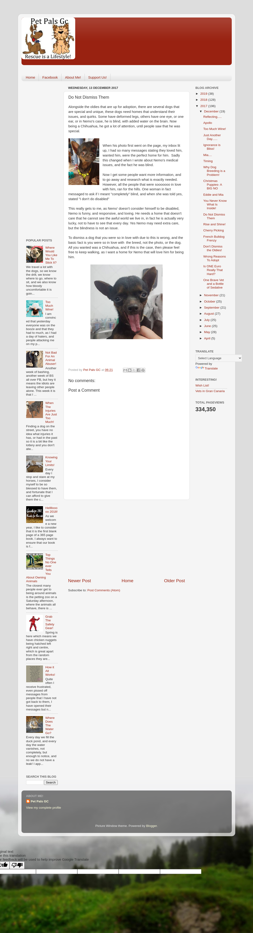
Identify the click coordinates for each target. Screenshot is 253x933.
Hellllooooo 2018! (51, 509)
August (209, 313)
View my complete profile (43, 807)
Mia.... (207, 155)
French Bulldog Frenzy (213, 238)
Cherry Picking (213, 230)
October (210, 301)
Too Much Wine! (49, 305)
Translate (207, 368)
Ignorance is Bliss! (212, 146)
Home (30, 77)
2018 (204, 99)
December (212, 111)
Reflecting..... (212, 116)
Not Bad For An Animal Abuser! (51, 358)
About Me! (73, 77)
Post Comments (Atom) (103, 590)
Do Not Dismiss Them (214, 216)
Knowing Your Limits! (51, 461)
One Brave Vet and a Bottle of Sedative (213, 283)
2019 (204, 93)
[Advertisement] (126, 538)
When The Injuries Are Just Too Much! (51, 412)
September (212, 307)
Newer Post (79, 580)
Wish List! (202, 385)
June (208, 326)
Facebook (50, 77)
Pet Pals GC (40, 801)
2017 (204, 106)
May (207, 332)
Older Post (174, 580)
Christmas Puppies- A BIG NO (212, 184)
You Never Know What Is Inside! (215, 204)
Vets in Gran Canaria (210, 391)
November (212, 295)
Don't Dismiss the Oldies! (212, 248)
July (207, 320)
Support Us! (97, 77)
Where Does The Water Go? (50, 725)
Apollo (207, 123)
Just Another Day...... (212, 137)
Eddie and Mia (213, 194)
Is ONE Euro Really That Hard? (213, 270)
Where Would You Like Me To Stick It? (51, 255)
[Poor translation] (17, 865)
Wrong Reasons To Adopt (214, 258)
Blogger (151, 826)
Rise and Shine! (214, 224)
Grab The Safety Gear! (49, 622)
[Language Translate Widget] (219, 358)
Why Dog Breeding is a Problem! (214, 170)
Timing (208, 161)
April (207, 338)
